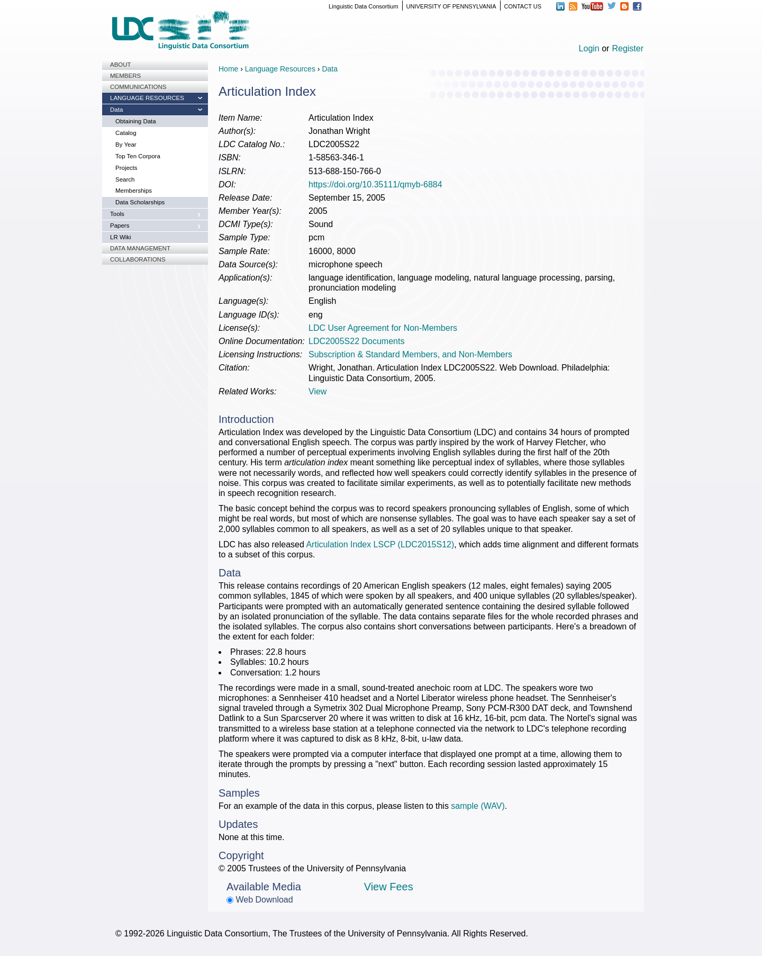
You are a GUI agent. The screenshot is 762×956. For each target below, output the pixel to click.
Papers (119, 225)
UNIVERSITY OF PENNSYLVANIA (451, 6)
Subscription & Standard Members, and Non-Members (410, 354)
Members (125, 76)
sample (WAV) (477, 805)
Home (228, 69)
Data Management (140, 248)
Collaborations (138, 259)
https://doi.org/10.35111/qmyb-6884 (375, 184)
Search (124, 179)
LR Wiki (120, 237)
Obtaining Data (135, 121)
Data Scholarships (140, 202)
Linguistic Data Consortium (363, 6)
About (120, 64)
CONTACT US (523, 6)
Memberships (133, 190)
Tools (117, 214)
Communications (138, 87)
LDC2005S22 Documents (356, 341)
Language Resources (147, 98)
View (317, 391)
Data (116, 109)
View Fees (388, 886)
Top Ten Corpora (137, 156)
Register (627, 48)
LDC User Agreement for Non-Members (383, 327)
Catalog (126, 133)
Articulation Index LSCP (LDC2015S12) (380, 544)
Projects (126, 168)
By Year (126, 144)
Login (589, 48)
